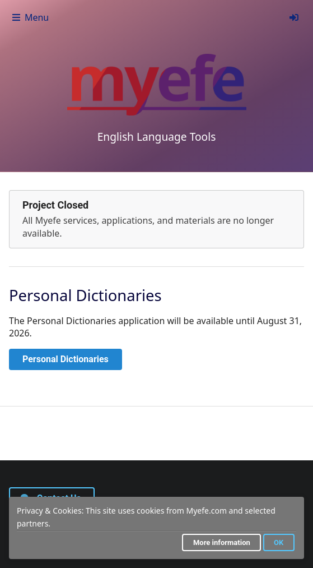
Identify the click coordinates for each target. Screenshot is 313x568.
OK (278, 542)
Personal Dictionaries (65, 359)
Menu (30, 17)
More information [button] (221, 542)
